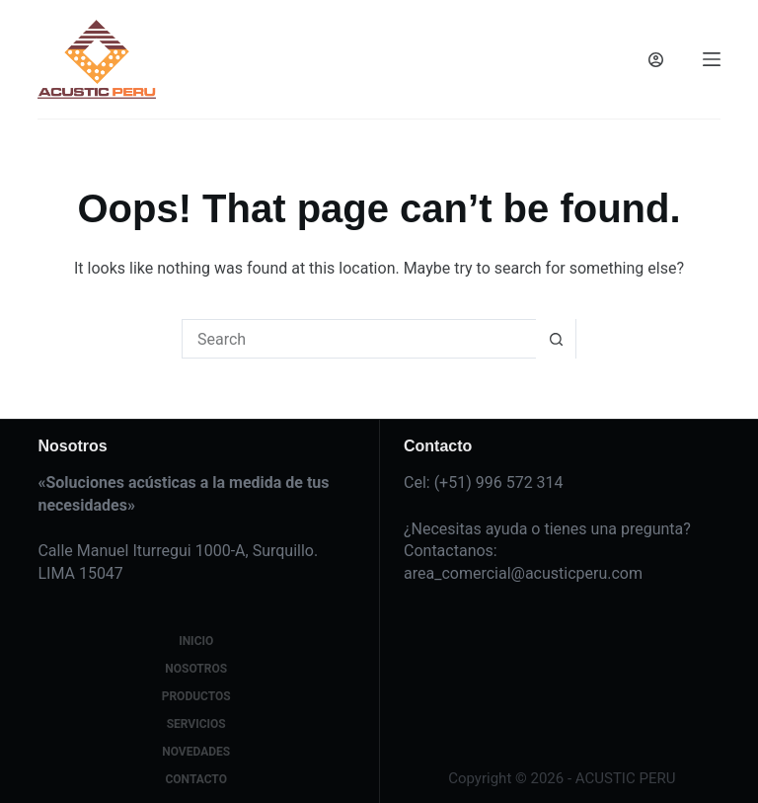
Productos (196, 696)
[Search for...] (359, 339)
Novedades (196, 752)
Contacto (195, 779)
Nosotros (196, 669)
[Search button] (555, 339)
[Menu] (711, 59)
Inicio (196, 641)
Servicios (196, 724)
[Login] (655, 59)
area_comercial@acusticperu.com (523, 573)
